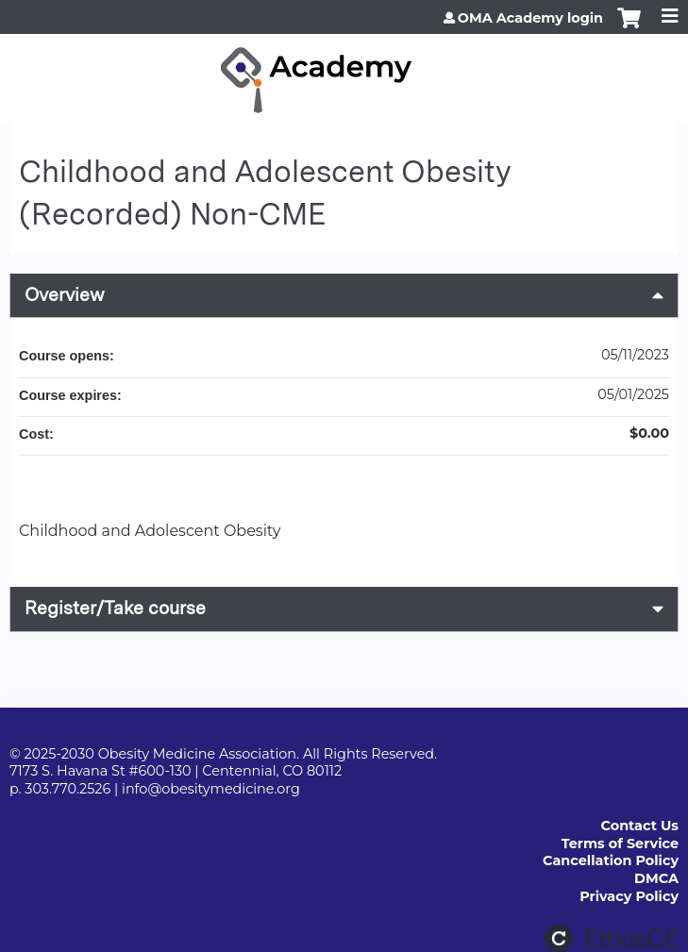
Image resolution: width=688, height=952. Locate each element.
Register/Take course (115, 608)
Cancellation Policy (611, 860)
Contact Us (640, 825)
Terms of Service (620, 843)
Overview (65, 295)
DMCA (656, 878)
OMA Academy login (530, 18)
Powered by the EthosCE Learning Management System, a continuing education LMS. (612, 938)
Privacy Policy (629, 896)
